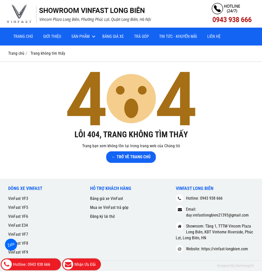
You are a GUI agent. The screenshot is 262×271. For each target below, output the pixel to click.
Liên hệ (214, 36)
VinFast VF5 (18, 207)
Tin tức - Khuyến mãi (178, 36)
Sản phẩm (80, 36)
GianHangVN (244, 266)
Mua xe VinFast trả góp (109, 207)
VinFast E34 (18, 225)
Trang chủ (23, 36)
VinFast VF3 (18, 198)
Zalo (11, 244)
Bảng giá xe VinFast (106, 198)
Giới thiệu (52, 36)
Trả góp (141, 36)
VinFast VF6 (18, 216)
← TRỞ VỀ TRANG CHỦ (131, 156)
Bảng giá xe (113, 36)
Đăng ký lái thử (102, 216)
